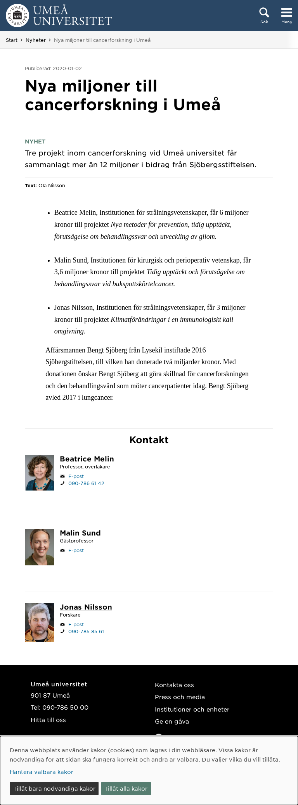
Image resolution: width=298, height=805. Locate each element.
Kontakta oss (174, 684)
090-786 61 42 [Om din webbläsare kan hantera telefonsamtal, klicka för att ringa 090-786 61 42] (86, 483)
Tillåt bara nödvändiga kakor (54, 788)
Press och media (180, 696)
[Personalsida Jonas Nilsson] (86, 608)
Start (11, 40)
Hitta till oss (48, 719)
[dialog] (149, 770)
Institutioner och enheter (192, 709)
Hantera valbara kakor (41, 771)
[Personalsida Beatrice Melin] (87, 459)
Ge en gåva (172, 721)
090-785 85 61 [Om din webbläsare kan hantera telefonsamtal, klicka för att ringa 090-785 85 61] (86, 631)
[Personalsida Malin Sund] (80, 533)
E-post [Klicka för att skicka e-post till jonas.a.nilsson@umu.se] (76, 624)
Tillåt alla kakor (125, 788)
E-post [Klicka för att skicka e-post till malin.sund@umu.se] (76, 550)
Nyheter (36, 40)
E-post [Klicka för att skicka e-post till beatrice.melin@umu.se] (76, 476)
